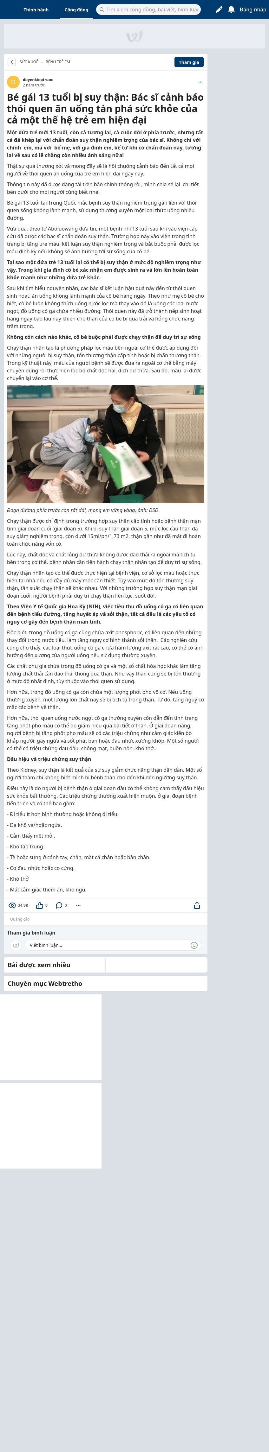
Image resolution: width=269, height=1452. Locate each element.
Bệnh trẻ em (58, 62)
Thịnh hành (36, 10)
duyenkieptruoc (38, 79)
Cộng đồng (76, 10)
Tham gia (189, 62)
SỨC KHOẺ (29, 62)
